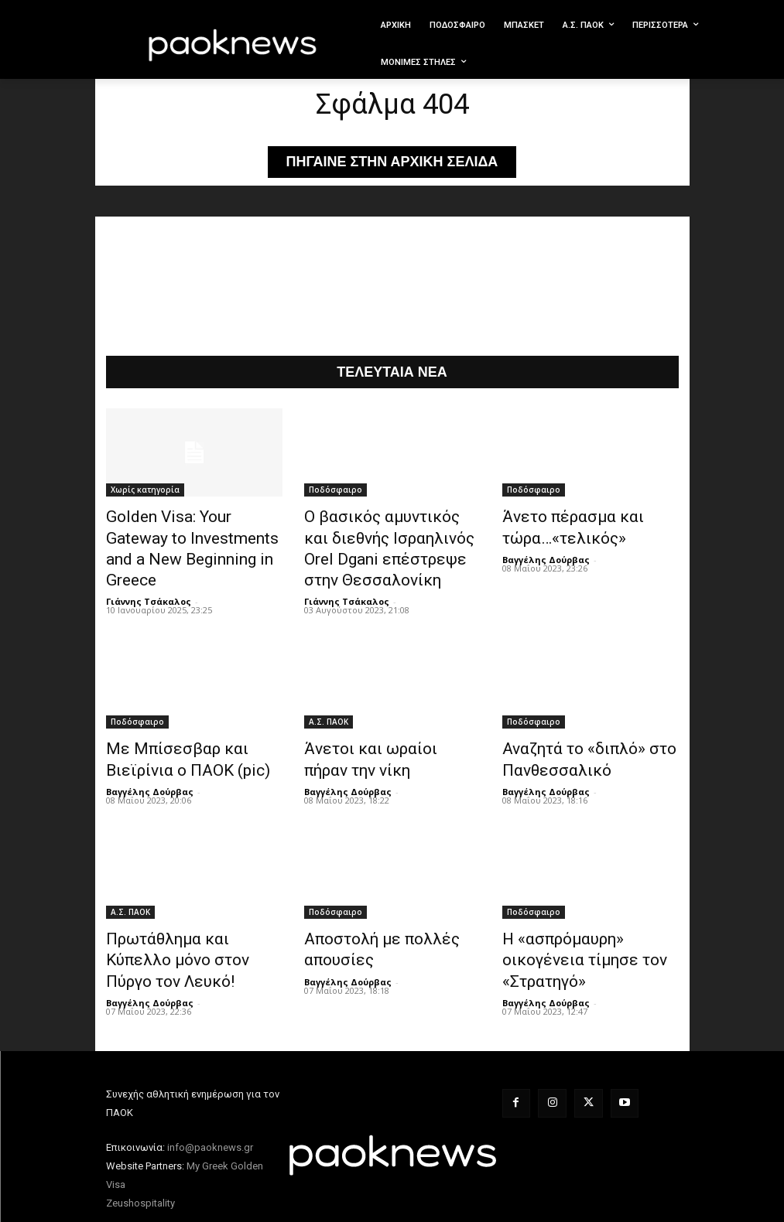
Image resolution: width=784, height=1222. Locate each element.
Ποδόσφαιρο (335, 491)
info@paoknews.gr (210, 1095)
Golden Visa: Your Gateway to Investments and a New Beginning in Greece (192, 534)
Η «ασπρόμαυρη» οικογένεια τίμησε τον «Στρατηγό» (586, 923)
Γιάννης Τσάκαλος (148, 570)
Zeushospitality (140, 1151)
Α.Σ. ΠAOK (328, 707)
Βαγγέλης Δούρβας (546, 553)
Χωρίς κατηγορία (145, 491)
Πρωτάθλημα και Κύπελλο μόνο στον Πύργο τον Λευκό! (190, 923)
